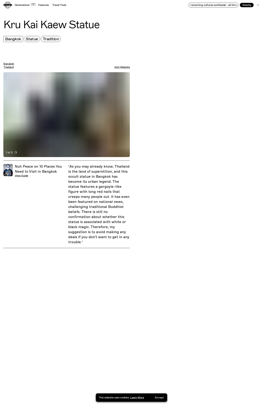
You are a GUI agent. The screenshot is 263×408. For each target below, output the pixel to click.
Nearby (246, 5)
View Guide (21, 175)
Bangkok (13, 38)
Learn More (137, 402)
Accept (159, 402)
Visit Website (122, 67)
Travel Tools (59, 5)
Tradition (51, 38)
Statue (32, 38)
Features (43, 5)
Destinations (25, 5)
